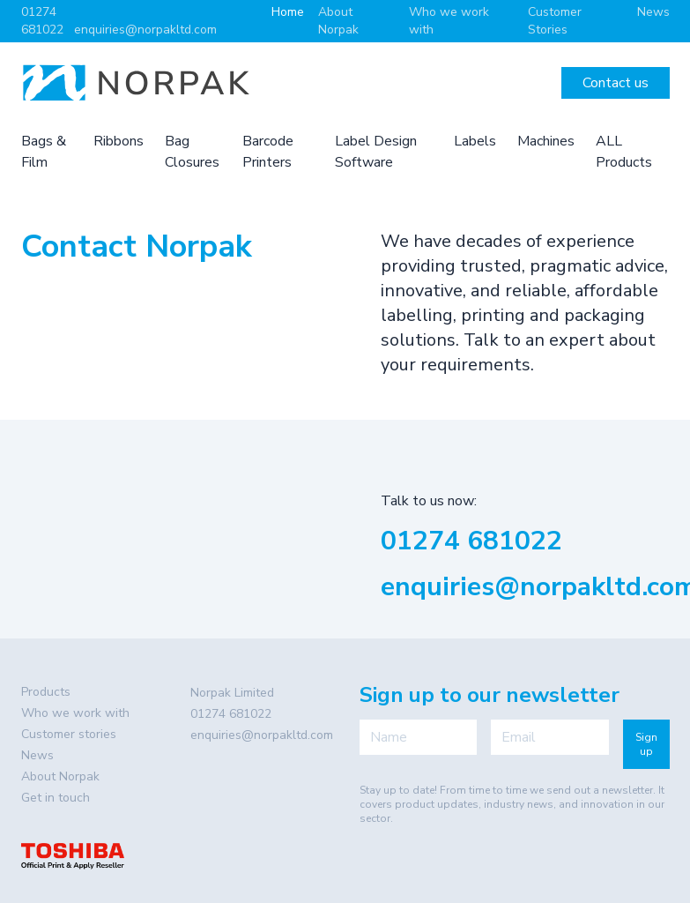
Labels (475, 141)
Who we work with (75, 713)
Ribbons (118, 141)
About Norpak (338, 21)
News (653, 12)
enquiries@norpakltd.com (145, 29)
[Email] (550, 737)
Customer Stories (555, 21)
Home (287, 12)
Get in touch (55, 797)
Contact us (615, 83)
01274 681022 (42, 21)
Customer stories (68, 734)
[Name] (419, 737)
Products (45, 691)
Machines (546, 141)
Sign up (646, 744)
